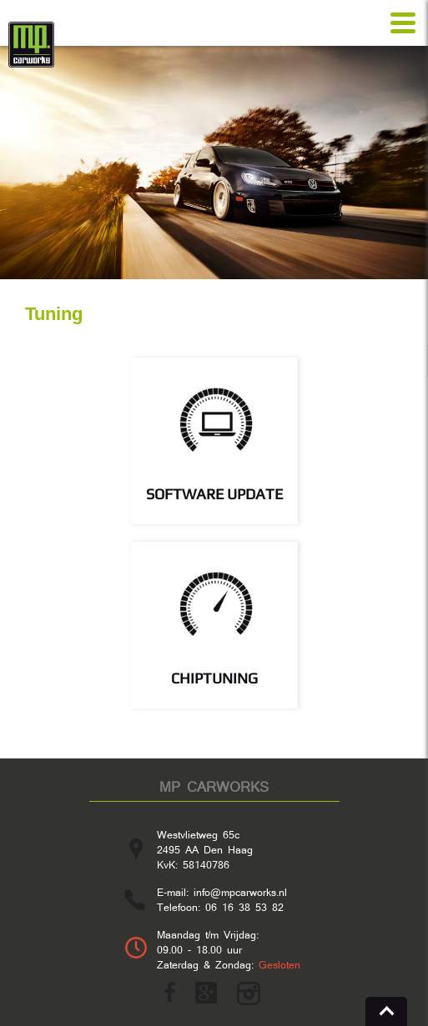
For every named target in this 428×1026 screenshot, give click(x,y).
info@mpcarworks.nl (240, 891)
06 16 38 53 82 (244, 906)
